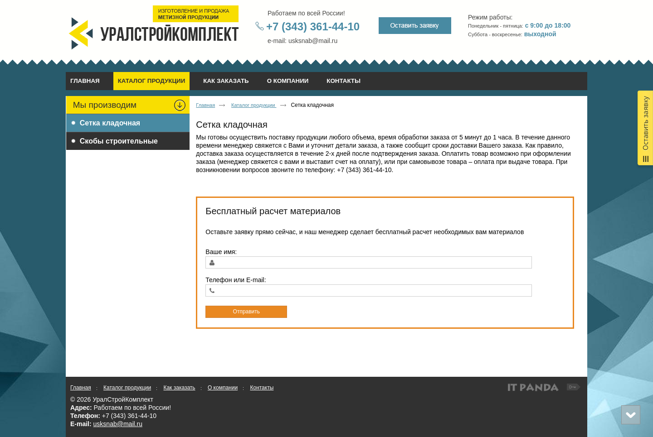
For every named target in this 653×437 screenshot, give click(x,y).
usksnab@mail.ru (117, 423)
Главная (205, 105)
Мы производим (104, 105)
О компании (223, 387)
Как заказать (179, 387)
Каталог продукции (151, 80)
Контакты (261, 387)
